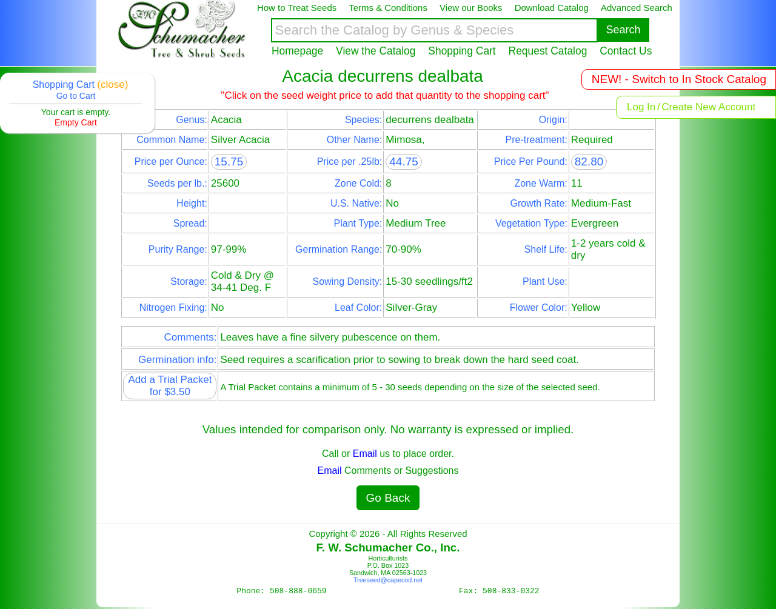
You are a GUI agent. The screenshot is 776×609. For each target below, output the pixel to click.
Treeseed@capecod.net (388, 580)
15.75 (229, 161)
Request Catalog (548, 51)
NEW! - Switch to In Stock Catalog (679, 79)
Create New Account (708, 107)
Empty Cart (76, 122)
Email (365, 453)
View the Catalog (375, 51)
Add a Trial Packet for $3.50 (170, 386)
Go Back (388, 497)
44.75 (403, 161)
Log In (641, 107)
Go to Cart (76, 96)
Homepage (297, 51)
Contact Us (626, 51)
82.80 (589, 161)
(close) (112, 84)
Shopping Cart (461, 51)
